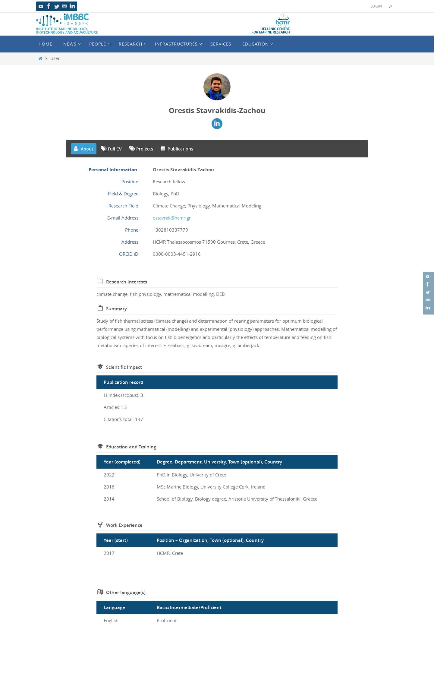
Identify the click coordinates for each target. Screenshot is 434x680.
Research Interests (126, 282)
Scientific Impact (124, 367)
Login (376, 6)
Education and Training (131, 447)
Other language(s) (126, 592)
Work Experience (124, 525)
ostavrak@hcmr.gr (172, 218)
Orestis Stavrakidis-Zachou (217, 110)
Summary (116, 308)
